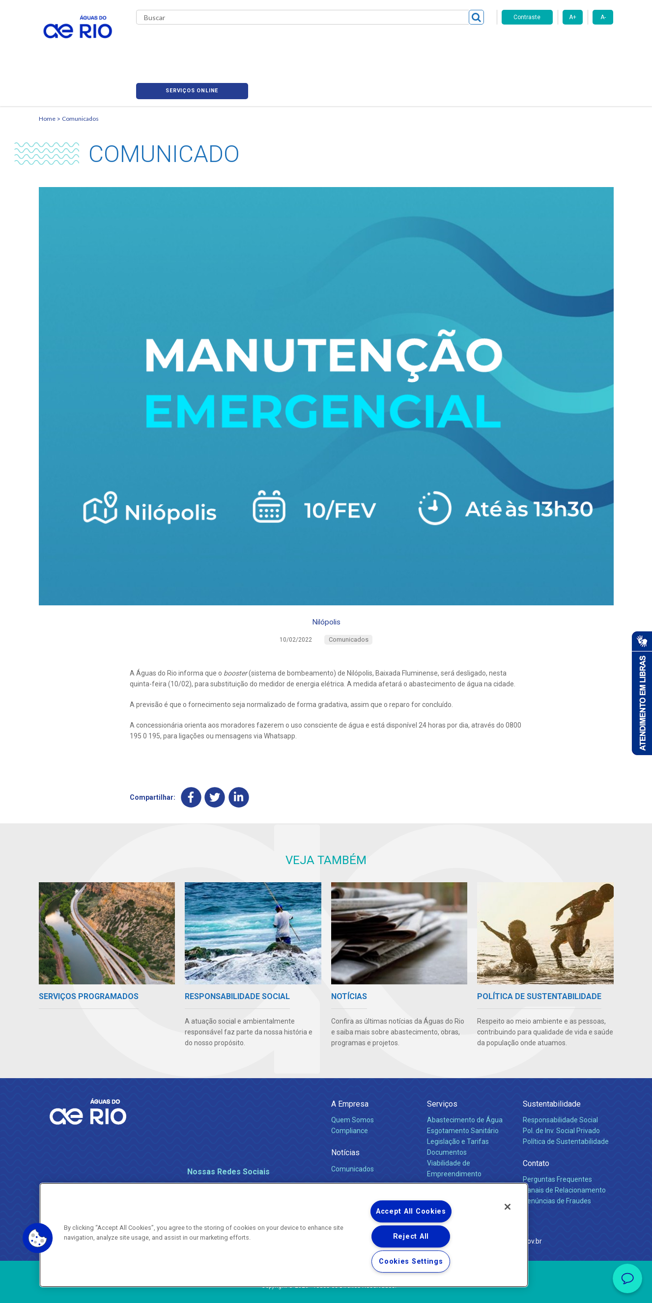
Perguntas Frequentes (557, 1148)
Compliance (349, 1099)
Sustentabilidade (552, 1072)
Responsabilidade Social (560, 1088)
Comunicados (80, 76)
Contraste (526, 17)
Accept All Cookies (411, 1211)
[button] (38, 1238)
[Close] (507, 1207)
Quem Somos (352, 1088)
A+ (572, 17)
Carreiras (337, 44)
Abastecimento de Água (465, 1088)
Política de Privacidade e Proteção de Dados (326, 1288)
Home (47, 76)
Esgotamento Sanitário (463, 1099)
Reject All (411, 1236)
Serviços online (557, 44)
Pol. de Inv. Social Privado (561, 1099)
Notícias (345, 1121)
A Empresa (350, 1072)
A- (603, 17)
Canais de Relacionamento (564, 1159)
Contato (536, 1132)
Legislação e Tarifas (458, 1110)
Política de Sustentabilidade (566, 1110)
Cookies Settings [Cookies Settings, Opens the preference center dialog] (411, 1261)
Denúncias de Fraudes (557, 1169)
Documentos (447, 1121)
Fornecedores (384, 44)
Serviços (442, 1072)
